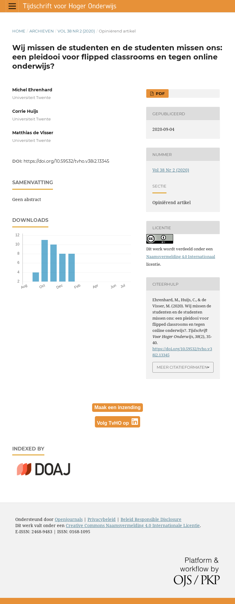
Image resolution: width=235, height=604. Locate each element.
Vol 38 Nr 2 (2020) (76, 30)
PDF (160, 93)
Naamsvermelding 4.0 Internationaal (180, 256)
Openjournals (69, 519)
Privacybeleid (102, 519)
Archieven (41, 30)
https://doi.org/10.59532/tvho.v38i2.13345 (66, 161)
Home (18, 30)
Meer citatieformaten (182, 367)
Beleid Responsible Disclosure (151, 519)
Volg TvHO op (117, 422)
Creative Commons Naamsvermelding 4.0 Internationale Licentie (133, 525)
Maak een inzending (117, 407)
